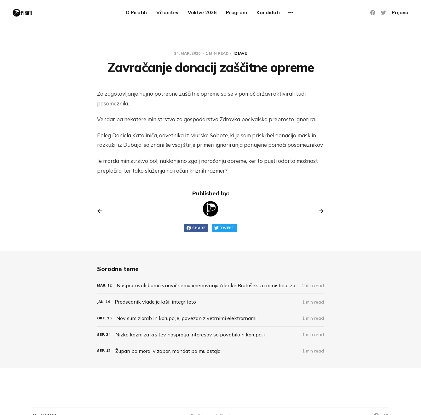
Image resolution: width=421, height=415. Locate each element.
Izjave (240, 53)
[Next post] (319, 211)
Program (236, 12)
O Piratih (136, 12)
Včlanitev (167, 12)
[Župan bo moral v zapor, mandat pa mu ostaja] (210, 351)
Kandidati (268, 12)
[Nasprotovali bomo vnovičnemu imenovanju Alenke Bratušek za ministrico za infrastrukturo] (210, 285)
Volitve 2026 (202, 12)
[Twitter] (383, 12)
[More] (291, 12)
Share (196, 228)
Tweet (224, 228)
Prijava (400, 12)
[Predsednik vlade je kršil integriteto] (210, 302)
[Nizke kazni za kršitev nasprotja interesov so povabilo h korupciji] (210, 335)
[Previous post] (102, 211)
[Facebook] (372, 12)
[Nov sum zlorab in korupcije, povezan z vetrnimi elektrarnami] (210, 318)
